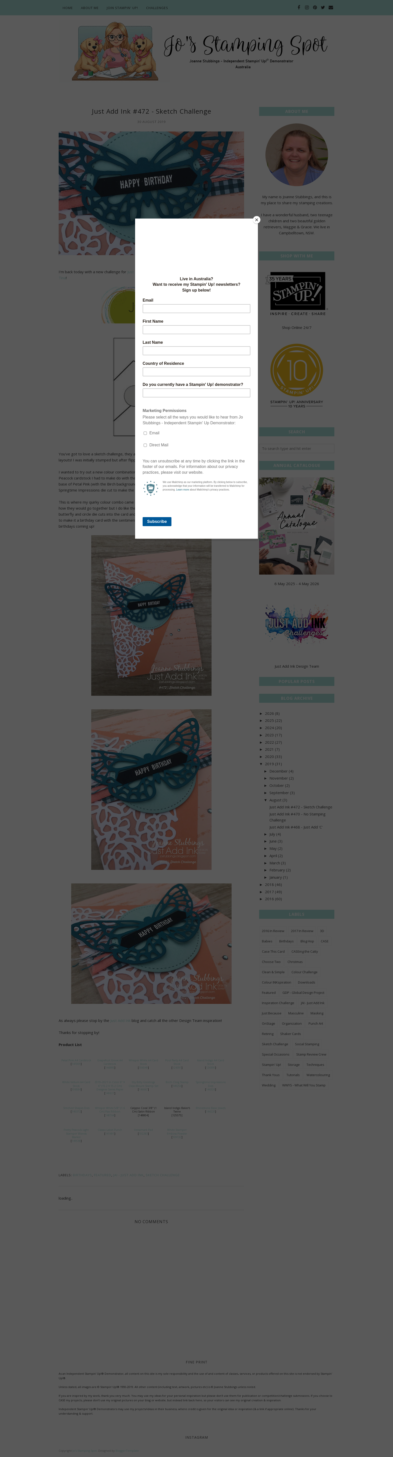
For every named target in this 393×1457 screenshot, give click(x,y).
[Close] (256, 220)
